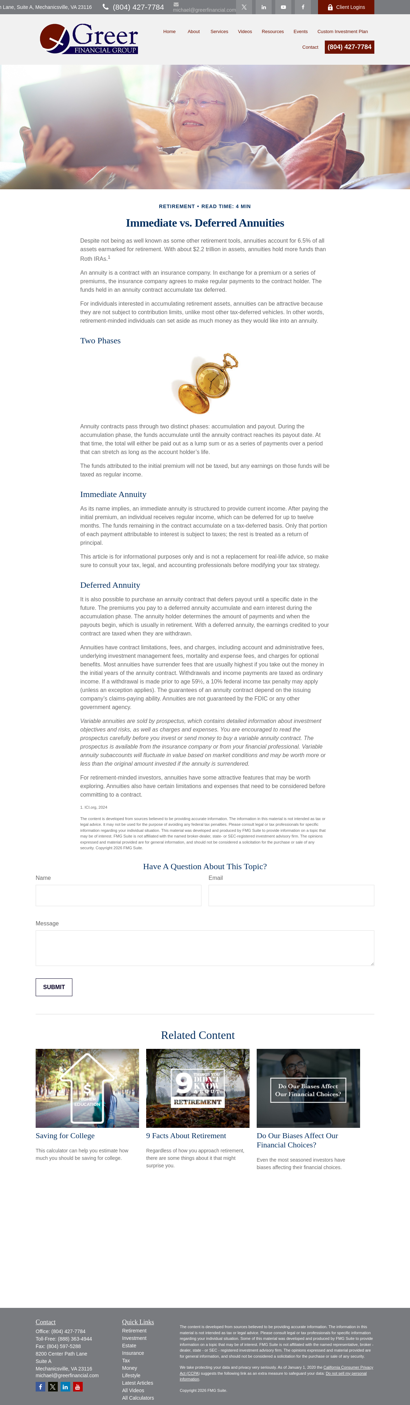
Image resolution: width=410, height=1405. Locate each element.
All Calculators (138, 1398)
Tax (126, 1360)
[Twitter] (244, 7)
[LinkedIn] (264, 7)
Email (216, 878)
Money (129, 1368)
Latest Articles (137, 1383)
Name (43, 878)
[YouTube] (283, 7)
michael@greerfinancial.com (204, 7)
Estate (129, 1345)
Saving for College (65, 1135)
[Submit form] (54, 987)
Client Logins (346, 7)
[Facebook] (303, 7)
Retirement (134, 1330)
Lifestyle (131, 1375)
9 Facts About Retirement (186, 1135)
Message (47, 923)
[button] (167, 30)
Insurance (133, 1353)
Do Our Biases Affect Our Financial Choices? (297, 1140)
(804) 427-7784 (132, 7)
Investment (134, 1338)
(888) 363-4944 (75, 1339)
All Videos (133, 1390)
